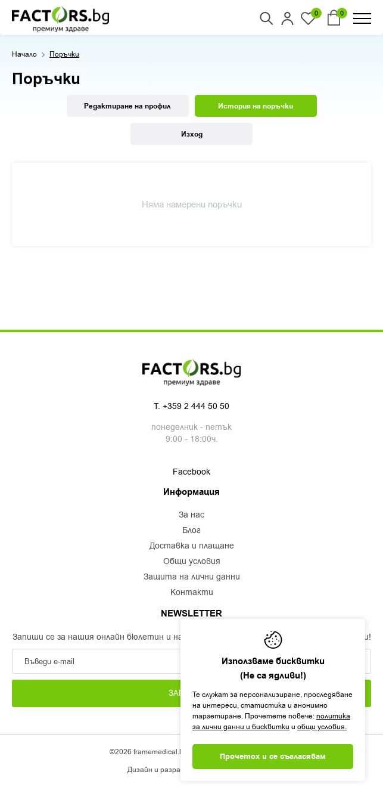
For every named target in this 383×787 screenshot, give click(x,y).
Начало (24, 54)
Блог (191, 530)
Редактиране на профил (127, 106)
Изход (192, 134)
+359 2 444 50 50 (196, 406)
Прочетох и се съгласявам (273, 756)
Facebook (191, 472)
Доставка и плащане (192, 546)
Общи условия (191, 561)
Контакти (191, 592)
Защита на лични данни (192, 577)
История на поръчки (255, 106)
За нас (191, 515)
